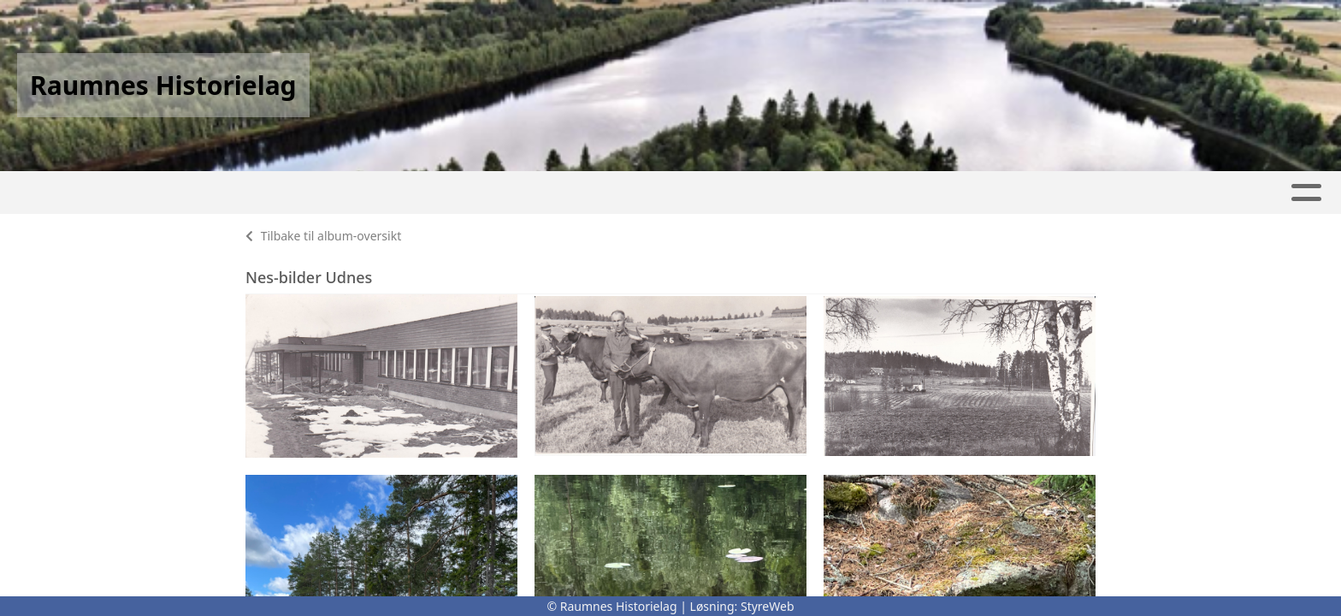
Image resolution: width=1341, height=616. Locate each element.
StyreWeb (768, 606)
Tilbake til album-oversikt (323, 236)
